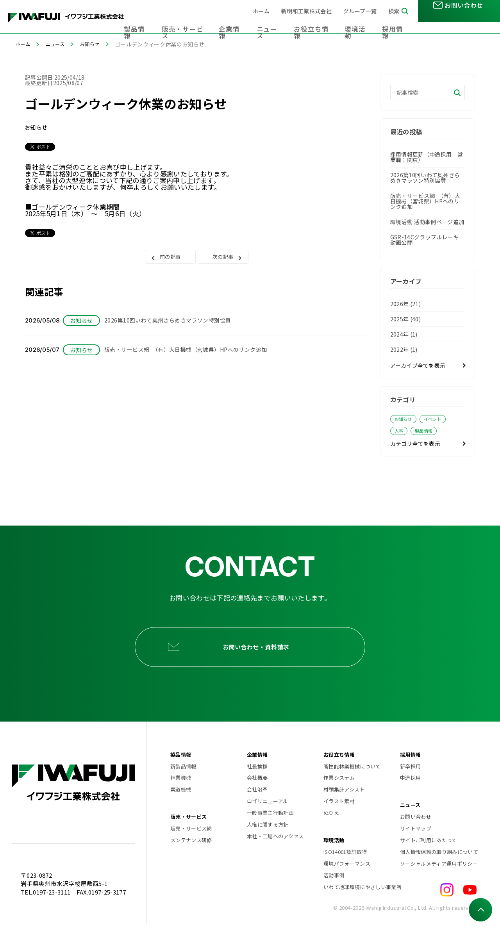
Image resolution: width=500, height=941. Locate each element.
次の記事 (223, 259)
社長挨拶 (257, 783)
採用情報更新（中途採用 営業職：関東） (426, 157)
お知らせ (97, 44)
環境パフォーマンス (346, 880)
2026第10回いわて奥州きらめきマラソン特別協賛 (425, 177)
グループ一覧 (360, 11)
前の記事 (170, 259)
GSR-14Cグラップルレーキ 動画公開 (424, 239)
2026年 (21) (405, 304)
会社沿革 (257, 806)
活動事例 (333, 892)
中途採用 (410, 795)
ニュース (277, 23)
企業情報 (242, 23)
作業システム (339, 795)
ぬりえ (331, 830)
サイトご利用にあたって (428, 857)
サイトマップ (415, 845)
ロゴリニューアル (267, 818)
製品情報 (152, 23)
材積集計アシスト (344, 806)
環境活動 (360, 23)
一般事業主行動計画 (270, 830)
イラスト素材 (339, 818)
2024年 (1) (404, 334)
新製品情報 (183, 783)
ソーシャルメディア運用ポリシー (438, 880)
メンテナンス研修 (191, 857)
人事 (400, 431)
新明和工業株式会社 (306, 11)
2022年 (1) (404, 349)
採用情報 (396, 23)
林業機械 (180, 795)
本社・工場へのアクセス (275, 853)
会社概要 (257, 795)
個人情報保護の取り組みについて (438, 869)
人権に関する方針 (268, 841)
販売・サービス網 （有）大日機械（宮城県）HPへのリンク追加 (425, 201)
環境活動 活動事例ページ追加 (427, 222)
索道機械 (180, 806)
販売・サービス (197, 23)
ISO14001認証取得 (345, 869)
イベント (437, 419)
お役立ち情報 (319, 23)
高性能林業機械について (352, 783)
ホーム (261, 11)
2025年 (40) (405, 319)
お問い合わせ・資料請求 (260, 656)
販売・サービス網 (191, 845)
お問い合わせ (415, 834)
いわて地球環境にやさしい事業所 (361, 904)
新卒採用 (410, 783)
